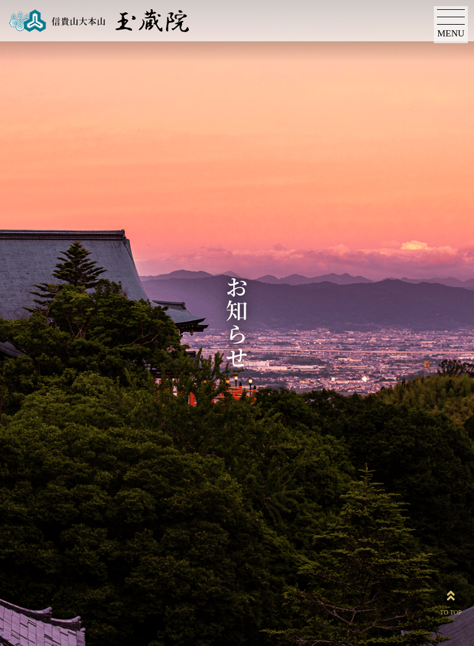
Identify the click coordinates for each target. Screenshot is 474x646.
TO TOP (451, 601)
